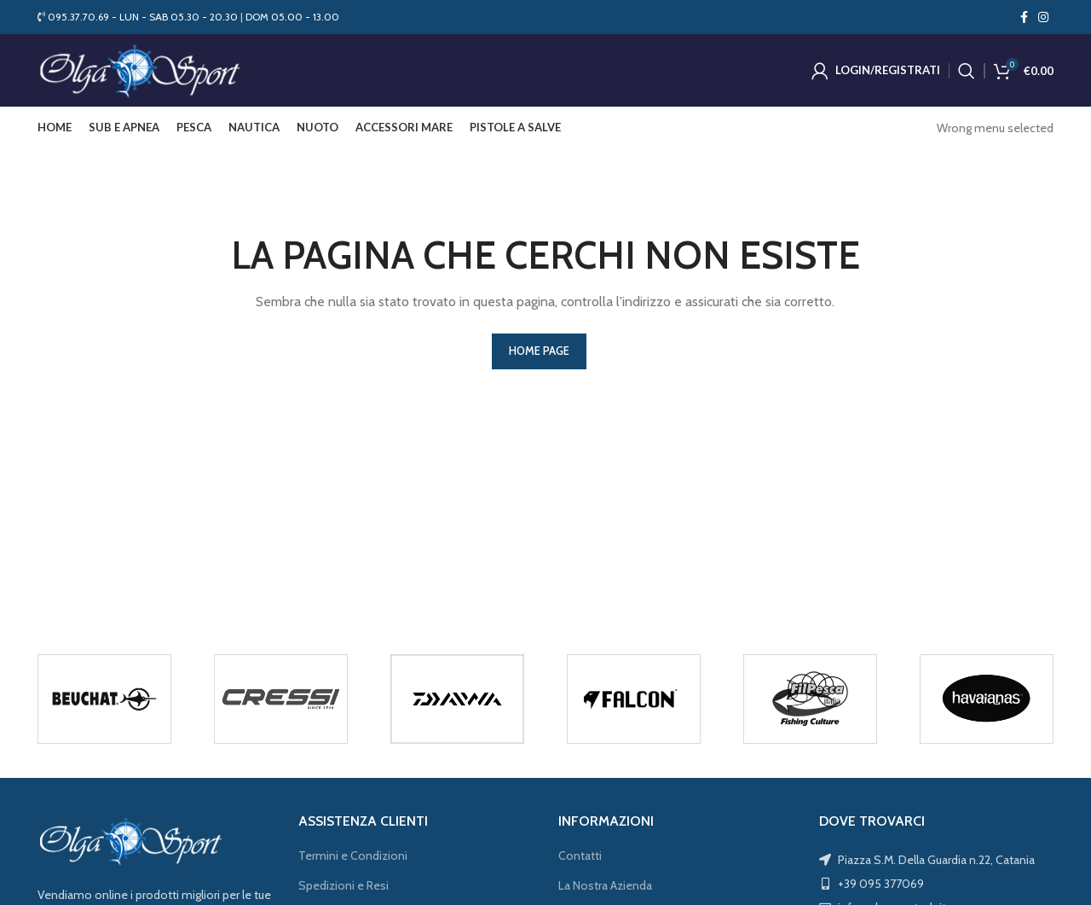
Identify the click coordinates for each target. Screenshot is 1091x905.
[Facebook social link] (1024, 17)
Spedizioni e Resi (343, 889)
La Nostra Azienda (605, 889)
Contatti (580, 859)
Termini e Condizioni (352, 859)
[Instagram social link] (1043, 17)
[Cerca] (967, 72)
